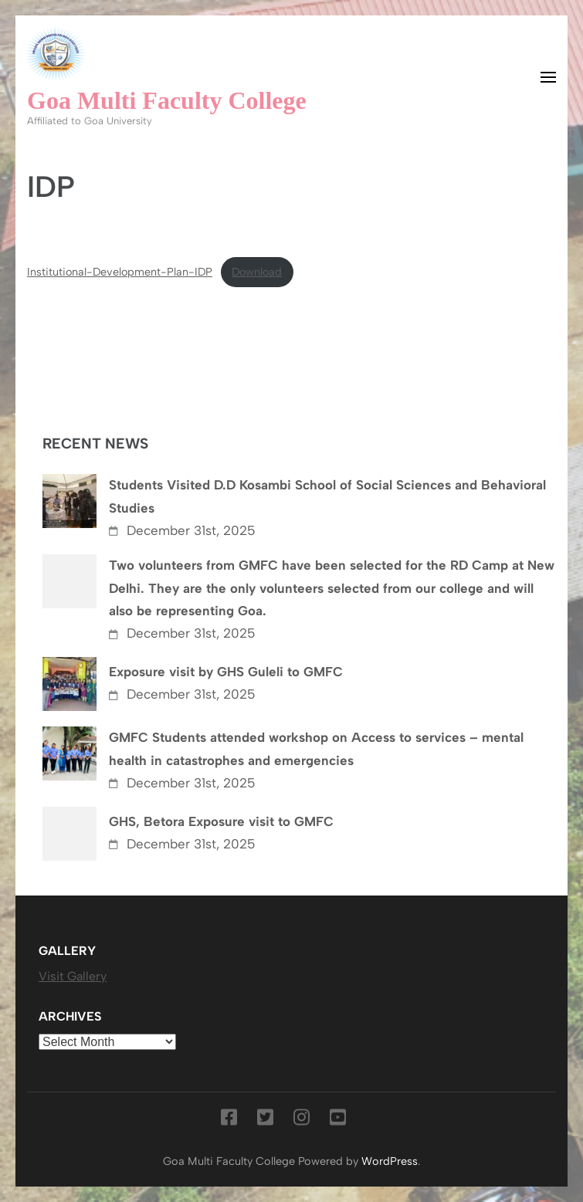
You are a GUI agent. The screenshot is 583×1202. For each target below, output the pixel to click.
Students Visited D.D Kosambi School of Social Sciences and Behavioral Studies (327, 496)
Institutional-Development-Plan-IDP (119, 272)
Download (257, 272)
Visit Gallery (73, 976)
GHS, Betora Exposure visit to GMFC (221, 821)
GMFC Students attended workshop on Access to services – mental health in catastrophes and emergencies (316, 749)
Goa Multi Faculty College (167, 100)
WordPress (389, 1161)
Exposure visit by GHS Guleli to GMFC (226, 671)
